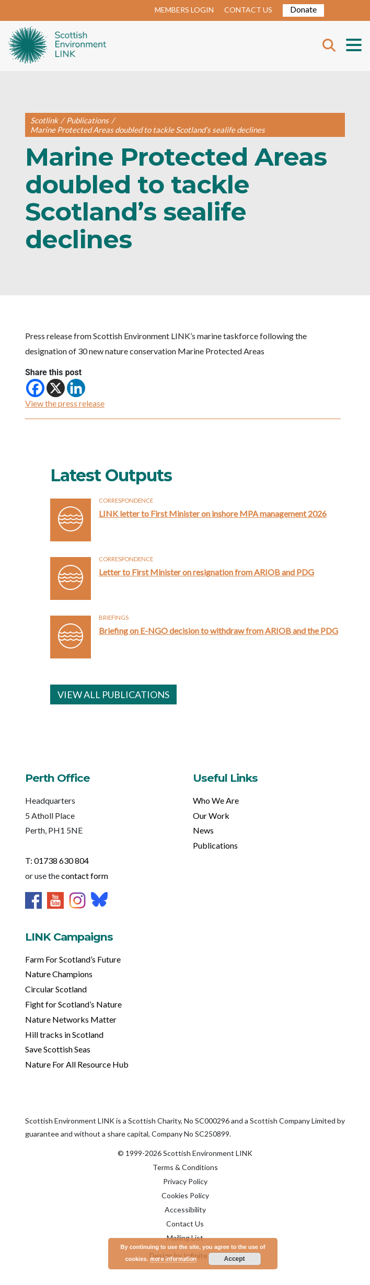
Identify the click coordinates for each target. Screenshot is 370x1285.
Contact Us (185, 1223)
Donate (303, 9)
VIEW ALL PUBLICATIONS (113, 694)
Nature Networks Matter (71, 1019)
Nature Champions (58, 974)
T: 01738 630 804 (57, 860)
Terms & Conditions (185, 1167)
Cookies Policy (185, 1195)
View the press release (65, 403)
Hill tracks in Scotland (64, 1034)
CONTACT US (248, 9)
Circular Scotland (56, 989)
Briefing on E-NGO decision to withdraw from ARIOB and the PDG (218, 630)
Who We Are (216, 800)
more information (173, 1258)
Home (57, 46)
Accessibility (185, 1209)
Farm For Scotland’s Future (73, 959)
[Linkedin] (76, 388)
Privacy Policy (185, 1181)
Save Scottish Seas (57, 1049)
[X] (56, 388)
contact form (84, 876)
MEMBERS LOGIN (184, 9)
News (203, 830)
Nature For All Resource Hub (77, 1064)
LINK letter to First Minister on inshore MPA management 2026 (213, 513)
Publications (215, 845)
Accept (234, 1259)
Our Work (211, 815)
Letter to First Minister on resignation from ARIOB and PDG (206, 572)
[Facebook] (35, 388)
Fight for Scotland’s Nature (73, 1004)
